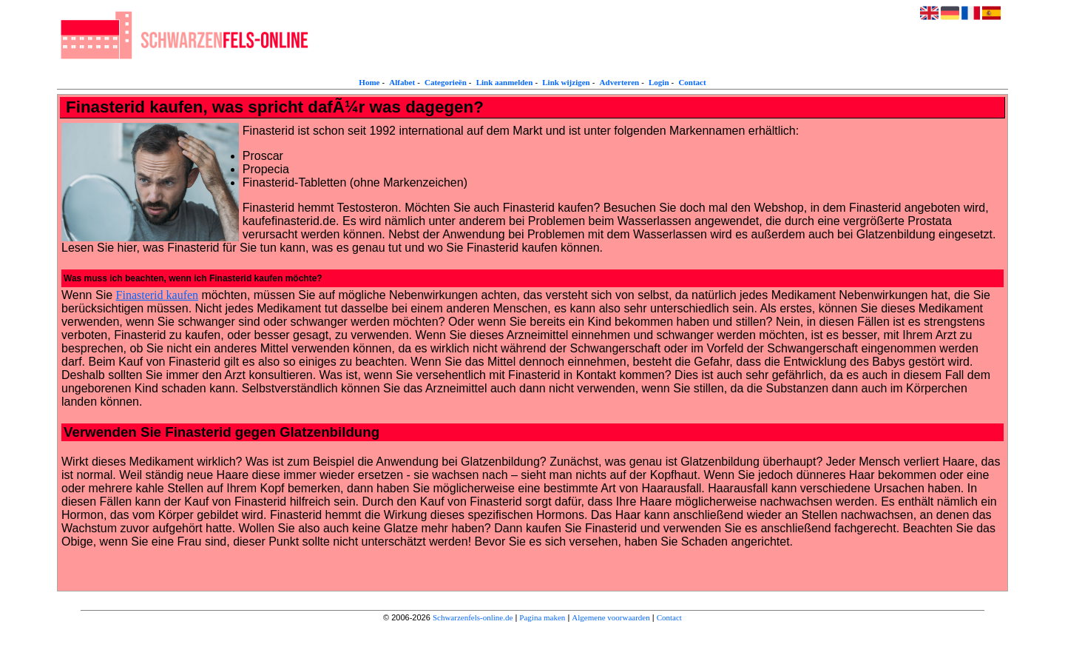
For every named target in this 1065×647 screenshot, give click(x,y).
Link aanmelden (504, 82)
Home (369, 82)
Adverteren (620, 82)
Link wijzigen (565, 82)
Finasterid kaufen (157, 295)
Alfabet (402, 82)
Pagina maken (542, 617)
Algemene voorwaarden (610, 617)
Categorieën (446, 82)
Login (659, 82)
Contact (692, 82)
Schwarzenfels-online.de (473, 617)
